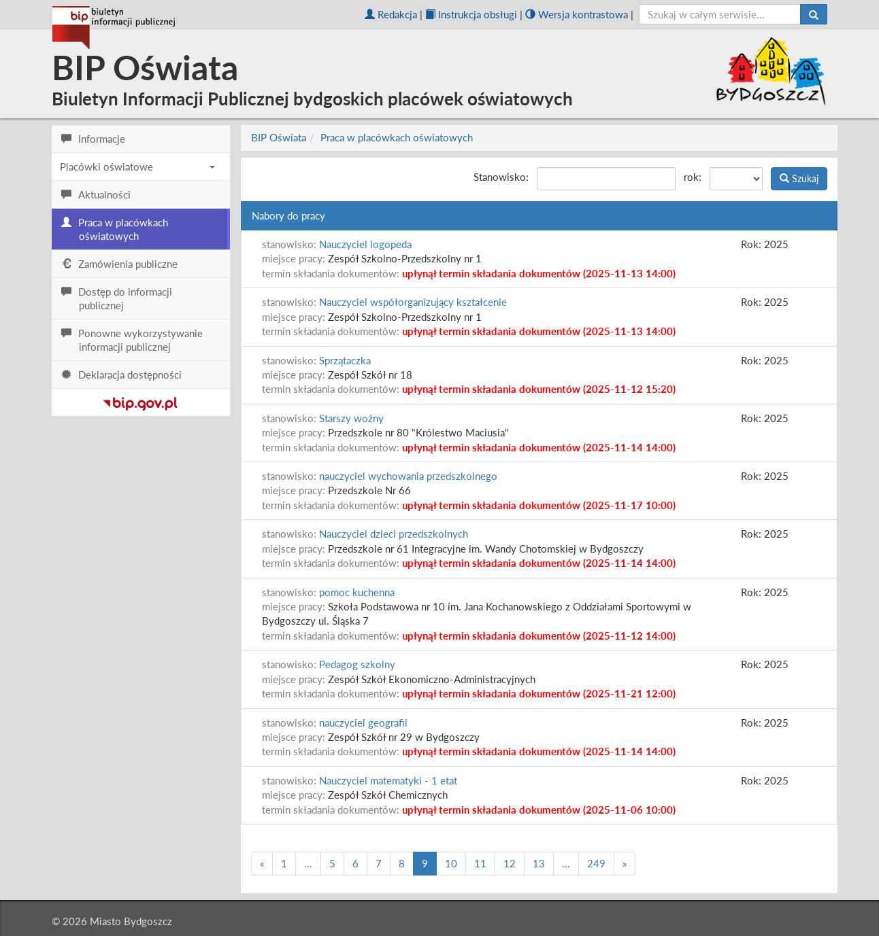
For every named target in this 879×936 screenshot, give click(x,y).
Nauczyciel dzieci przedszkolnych (393, 533)
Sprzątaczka (345, 360)
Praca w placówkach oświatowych (396, 137)
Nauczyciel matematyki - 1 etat (388, 780)
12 (509, 863)
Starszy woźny (351, 418)
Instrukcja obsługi (471, 14)
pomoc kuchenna (357, 592)
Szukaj (799, 178)
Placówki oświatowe (137, 166)
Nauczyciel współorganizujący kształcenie (413, 302)
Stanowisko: (501, 177)
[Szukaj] (813, 14)
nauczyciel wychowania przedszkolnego (408, 476)
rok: (692, 177)
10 (451, 863)
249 (596, 863)
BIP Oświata (278, 137)
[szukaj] (720, 14)
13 (539, 863)
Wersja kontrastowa (576, 14)
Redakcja (391, 14)
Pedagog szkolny (357, 664)
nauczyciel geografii (363, 722)
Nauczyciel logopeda (365, 244)
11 (480, 863)
